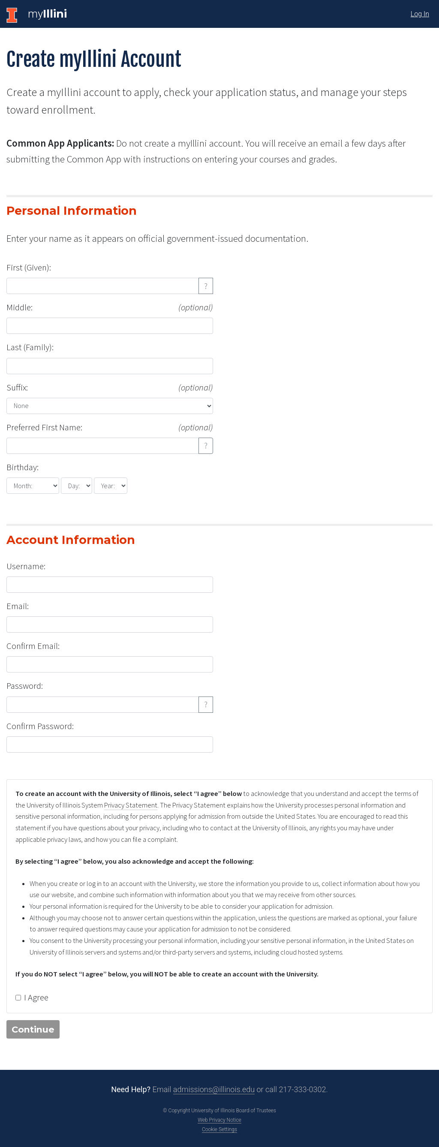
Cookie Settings (219, 1129)
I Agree (36, 997)
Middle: (109, 307)
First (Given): (28, 267)
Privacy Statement (130, 805)
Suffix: (109, 387)
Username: (25, 566)
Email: (17, 606)
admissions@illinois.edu (214, 1089)
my (47, 13)
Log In (420, 14)
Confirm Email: (33, 646)
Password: (24, 685)
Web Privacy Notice (219, 1120)
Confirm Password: (40, 726)
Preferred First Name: (109, 427)
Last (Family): (30, 347)
